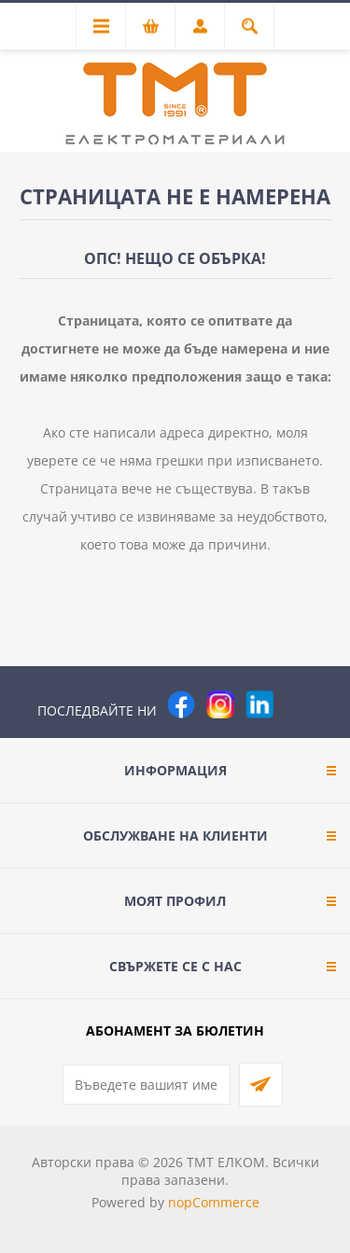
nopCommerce (213, 1202)
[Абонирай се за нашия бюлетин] (147, 1085)
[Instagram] (220, 704)
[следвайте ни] (259, 704)
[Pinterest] (299, 704)
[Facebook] (181, 704)
